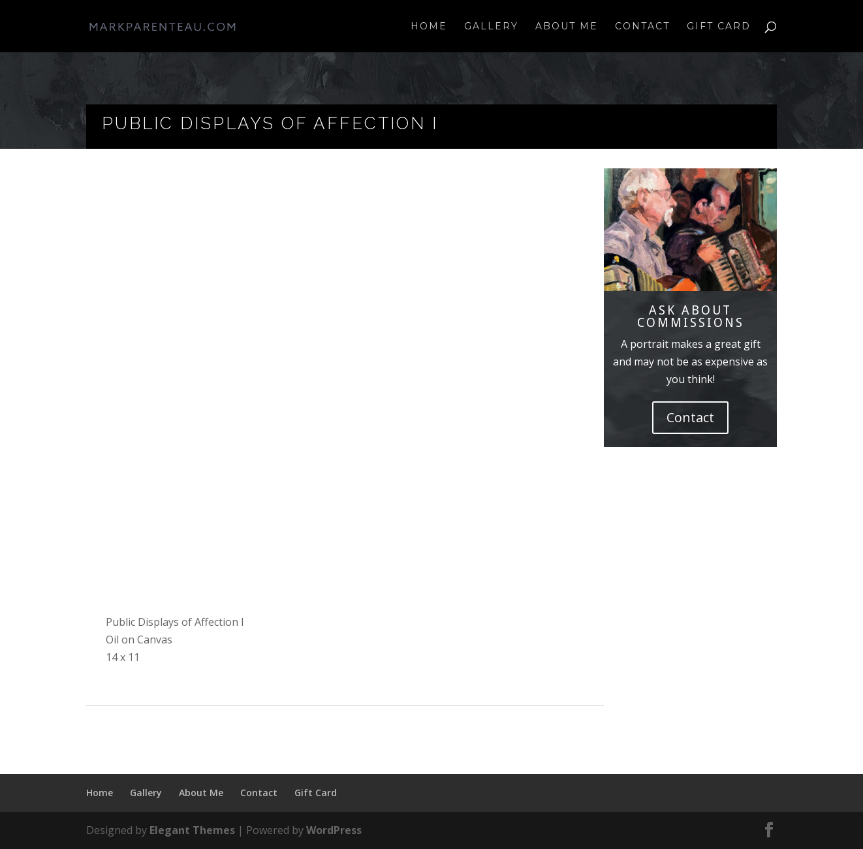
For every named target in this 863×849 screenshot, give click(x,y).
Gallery (491, 27)
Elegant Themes (192, 830)
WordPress (334, 830)
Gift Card (719, 27)
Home (429, 27)
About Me (566, 27)
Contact (642, 27)
